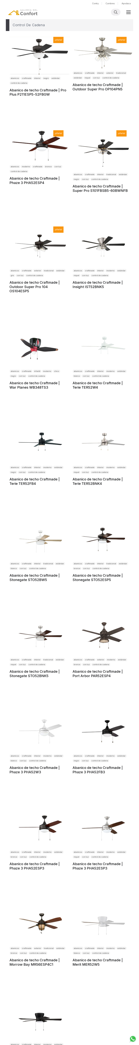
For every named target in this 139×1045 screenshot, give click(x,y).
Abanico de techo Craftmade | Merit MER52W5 (98, 962)
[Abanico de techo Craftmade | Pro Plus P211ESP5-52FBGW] (39, 56)
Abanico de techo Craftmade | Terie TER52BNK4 (98, 481)
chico (56, 371)
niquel (87, 78)
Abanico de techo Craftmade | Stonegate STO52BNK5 (34, 673)
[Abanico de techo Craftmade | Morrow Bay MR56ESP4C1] (39, 924)
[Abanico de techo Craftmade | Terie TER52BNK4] (103, 443)
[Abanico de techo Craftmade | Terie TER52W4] (103, 347)
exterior (109, 73)
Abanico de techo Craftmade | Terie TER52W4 (98, 385)
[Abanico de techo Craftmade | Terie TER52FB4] (39, 443)
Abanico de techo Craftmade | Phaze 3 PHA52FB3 (98, 770)
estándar (56, 78)
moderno (26, 166)
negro (46, 78)
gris (12, 275)
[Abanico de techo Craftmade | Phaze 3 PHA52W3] (39, 732)
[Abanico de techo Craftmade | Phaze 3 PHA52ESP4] (39, 146)
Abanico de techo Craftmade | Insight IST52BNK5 (98, 284)
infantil (37, 371)
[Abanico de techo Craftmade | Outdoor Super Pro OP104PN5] (103, 53)
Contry (95, 3)
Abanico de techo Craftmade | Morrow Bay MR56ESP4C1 (34, 962)
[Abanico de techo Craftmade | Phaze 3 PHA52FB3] (103, 732)
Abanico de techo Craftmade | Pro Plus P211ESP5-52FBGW (37, 92)
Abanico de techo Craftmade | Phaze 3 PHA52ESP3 (34, 866)
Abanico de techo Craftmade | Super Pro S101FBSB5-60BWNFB (100, 188)
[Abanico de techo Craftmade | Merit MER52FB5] (39, 1020)
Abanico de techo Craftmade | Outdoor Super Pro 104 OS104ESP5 (34, 286)
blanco (77, 376)
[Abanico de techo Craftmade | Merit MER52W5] (103, 924)
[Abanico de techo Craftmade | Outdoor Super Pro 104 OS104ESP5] (39, 246)
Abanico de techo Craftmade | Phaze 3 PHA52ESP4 (34, 180)
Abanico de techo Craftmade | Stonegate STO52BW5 (34, 577)
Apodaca (126, 3)
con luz (96, 78)
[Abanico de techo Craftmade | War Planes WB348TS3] (39, 347)
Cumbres (110, 3)
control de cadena (19, 83)
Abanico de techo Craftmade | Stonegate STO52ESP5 (98, 577)
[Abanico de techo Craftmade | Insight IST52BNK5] (103, 246)
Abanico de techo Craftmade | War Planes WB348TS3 (34, 385)
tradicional (121, 73)
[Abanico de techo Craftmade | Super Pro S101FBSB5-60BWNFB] (103, 150)
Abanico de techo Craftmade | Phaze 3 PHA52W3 (34, 770)
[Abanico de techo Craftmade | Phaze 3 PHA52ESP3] (39, 828)
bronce (48, 166)
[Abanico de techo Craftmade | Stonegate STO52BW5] (39, 539)
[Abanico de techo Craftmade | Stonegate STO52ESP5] (103, 539)
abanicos (15, 78)
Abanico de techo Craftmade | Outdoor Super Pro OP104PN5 (98, 87)
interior (37, 78)
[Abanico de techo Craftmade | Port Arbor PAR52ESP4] (103, 636)
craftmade (26, 78)
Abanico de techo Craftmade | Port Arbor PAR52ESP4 (98, 673)
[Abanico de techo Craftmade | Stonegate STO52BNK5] (39, 636)
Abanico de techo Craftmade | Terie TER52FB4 (34, 481)
